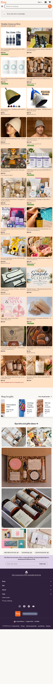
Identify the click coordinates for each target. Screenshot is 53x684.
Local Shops (41, 626)
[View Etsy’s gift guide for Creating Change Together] (27, 408)
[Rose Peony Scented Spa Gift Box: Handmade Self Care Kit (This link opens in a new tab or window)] (26, 467)
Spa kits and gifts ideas (26, 423)
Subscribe (42, 564)
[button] (26, 621)
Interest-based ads (31, 626)
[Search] (50, 6)
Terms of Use (15, 626)
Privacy (23, 626)
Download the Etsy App (30, 613)
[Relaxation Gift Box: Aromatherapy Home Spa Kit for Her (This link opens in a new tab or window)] (14, 538)
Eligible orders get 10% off (34, 144)
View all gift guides (44, 396)
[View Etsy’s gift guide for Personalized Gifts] (9, 408)
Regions (48, 626)
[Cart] (50, 2)
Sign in (40, 2)
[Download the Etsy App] (17, 613)
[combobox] (26, 6)
